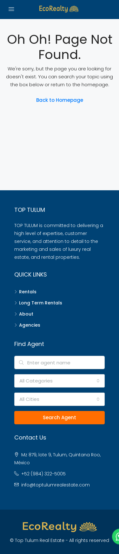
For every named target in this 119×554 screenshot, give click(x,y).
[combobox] (59, 381)
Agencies (29, 325)
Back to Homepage (59, 100)
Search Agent (59, 417)
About (26, 314)
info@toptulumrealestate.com (55, 485)
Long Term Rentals (40, 303)
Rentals (27, 292)
